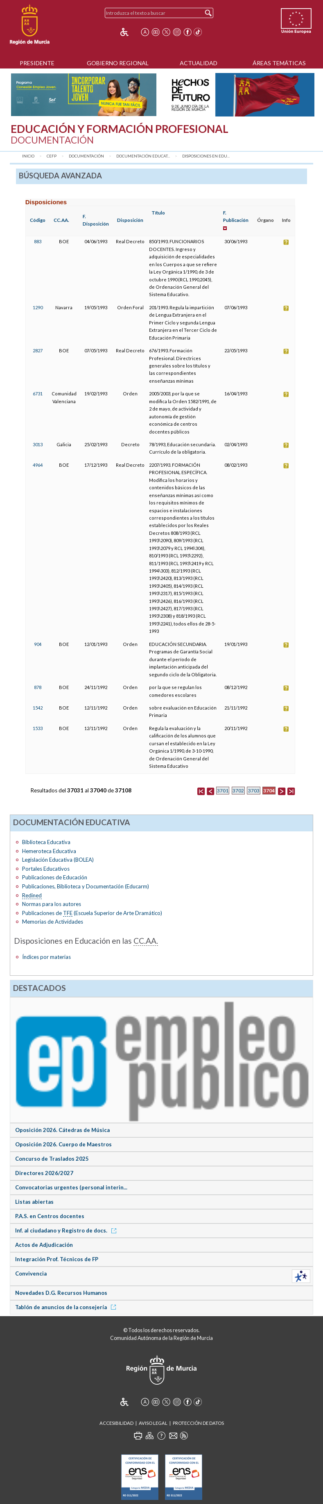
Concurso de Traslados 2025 (52, 1158)
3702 (238, 790)
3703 (254, 790)
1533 (38, 728)
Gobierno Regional (118, 62)
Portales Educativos (46, 868)
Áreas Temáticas (279, 62)
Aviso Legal (153, 1423)
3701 (222, 790)
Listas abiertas (34, 1201)
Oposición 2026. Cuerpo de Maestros (63, 1144)
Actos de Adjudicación (44, 1245)
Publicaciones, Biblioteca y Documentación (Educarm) (85, 886)
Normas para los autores (51, 904)
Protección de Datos (198, 1423)
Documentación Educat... (143, 156)
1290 (38, 307)
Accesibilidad (116, 1423)
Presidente (37, 62)
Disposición (130, 220)
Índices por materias (46, 957)
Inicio (28, 156)
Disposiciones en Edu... (206, 156)
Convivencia (31, 1273)
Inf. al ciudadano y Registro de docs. (67, 1230)
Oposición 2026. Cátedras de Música (62, 1130)
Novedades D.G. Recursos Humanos (61, 1292)
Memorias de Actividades (52, 921)
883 (37, 241)
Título (158, 212)
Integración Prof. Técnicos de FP (56, 1259)
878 (37, 687)
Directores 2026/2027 (44, 1173)
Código (37, 220)
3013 (38, 444)
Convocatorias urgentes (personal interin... (71, 1187)
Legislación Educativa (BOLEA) (58, 859)
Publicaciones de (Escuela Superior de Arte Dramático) (92, 913)
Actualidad (198, 62)
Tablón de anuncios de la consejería (67, 1307)
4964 (38, 465)
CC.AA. (61, 220)
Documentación (86, 156)
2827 (38, 350)
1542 (38, 707)
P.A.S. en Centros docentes (49, 1216)
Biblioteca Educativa (46, 842)
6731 (38, 393)
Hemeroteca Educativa (49, 851)
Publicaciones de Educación (54, 877)
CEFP (51, 156)
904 (37, 644)
